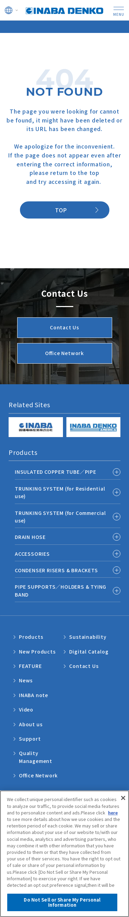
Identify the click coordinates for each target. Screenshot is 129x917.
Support (30, 738)
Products (31, 636)
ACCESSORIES (32, 553)
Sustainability (87, 636)
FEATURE (30, 665)
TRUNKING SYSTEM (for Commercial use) (60, 516)
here (113, 813)
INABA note (33, 695)
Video (26, 709)
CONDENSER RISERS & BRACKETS (56, 570)
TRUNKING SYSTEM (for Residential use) (60, 492)
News (26, 680)
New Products (37, 651)
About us (30, 724)
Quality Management (35, 757)
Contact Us (83, 665)
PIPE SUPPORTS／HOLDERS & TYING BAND (60, 590)
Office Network (38, 775)
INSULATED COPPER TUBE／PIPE (55, 471)
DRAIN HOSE (30, 536)
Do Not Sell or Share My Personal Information (62, 903)
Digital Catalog (88, 651)
